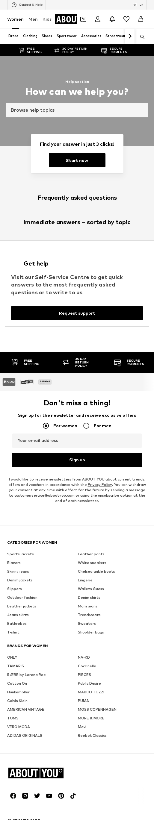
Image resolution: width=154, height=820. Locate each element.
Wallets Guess (91, 307)
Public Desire (89, 402)
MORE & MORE (91, 437)
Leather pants (91, 273)
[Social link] (13, 514)
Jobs (63, 646)
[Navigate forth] (130, 36)
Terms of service (126, 646)
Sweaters (87, 342)
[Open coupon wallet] (83, 19)
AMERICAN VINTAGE (25, 428)
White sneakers (92, 281)
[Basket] (140, 19)
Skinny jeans (18, 290)
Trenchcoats (89, 333)
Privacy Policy (100, 203)
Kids (47, 19)
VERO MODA (18, 445)
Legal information (41, 655)
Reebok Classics (92, 454)
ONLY (12, 376)
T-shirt (13, 351)
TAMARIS (15, 385)
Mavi (82, 445)
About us (22, 646)
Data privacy (89, 646)
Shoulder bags (91, 351)
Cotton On (17, 402)
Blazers (14, 281)
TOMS (13, 437)
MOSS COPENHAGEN (97, 428)
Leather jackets (21, 325)
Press (45, 646)
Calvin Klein (17, 419)
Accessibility (79, 655)
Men (33, 19)
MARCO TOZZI (91, 411)
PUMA (83, 419)
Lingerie (85, 299)
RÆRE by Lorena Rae (26, 393)
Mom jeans (87, 325)
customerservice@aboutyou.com (44, 214)
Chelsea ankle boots (96, 290)
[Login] (97, 19)
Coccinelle (87, 385)
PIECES (84, 393)
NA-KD (84, 376)
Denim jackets (20, 299)
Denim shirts (89, 316)
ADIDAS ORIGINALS (24, 454)
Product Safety (114, 655)
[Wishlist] (126, 19)
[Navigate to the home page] (39, 491)
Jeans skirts (18, 333)
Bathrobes (17, 342)
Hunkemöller (18, 411)
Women (15, 19)
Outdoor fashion (22, 316)
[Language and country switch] (138, 5)
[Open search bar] (140, 37)
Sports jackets (20, 273)
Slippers (14, 307)
